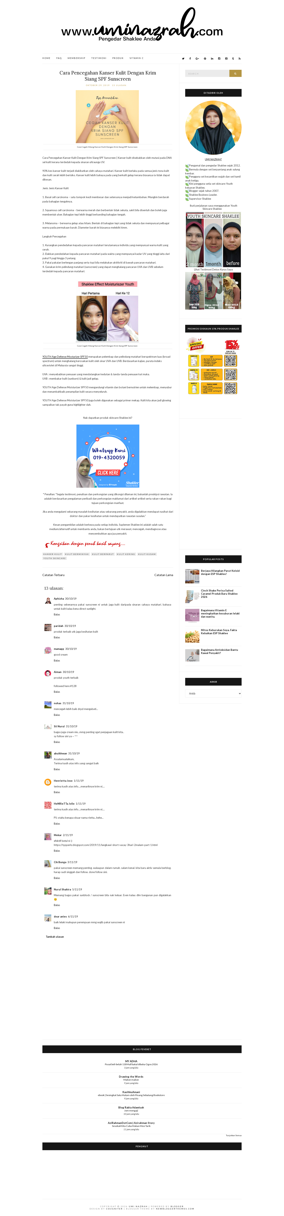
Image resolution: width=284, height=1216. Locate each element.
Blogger (177, 1206)
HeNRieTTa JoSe (64, 803)
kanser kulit (52, 554)
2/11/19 (68, 835)
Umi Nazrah (138, 1206)
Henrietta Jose (63, 780)
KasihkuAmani (131, 1092)
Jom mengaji (131, 1110)
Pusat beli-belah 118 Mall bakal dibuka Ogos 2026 (131, 1064)
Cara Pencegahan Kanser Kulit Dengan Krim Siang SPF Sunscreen (108, 76)
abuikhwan (60, 753)
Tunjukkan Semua (234, 1135)
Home (46, 58)
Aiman (58, 672)
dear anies (60, 916)
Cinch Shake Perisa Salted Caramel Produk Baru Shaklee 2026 (219, 593)
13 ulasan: (120, 85)
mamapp (59, 648)
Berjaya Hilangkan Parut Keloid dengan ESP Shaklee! (220, 572)
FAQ (59, 58)
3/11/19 (72, 862)
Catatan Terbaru (53, 575)
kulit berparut (103, 554)
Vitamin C (137, 58)
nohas (57, 703)
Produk (118, 58)
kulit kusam (147, 554)
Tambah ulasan (55, 936)
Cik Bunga (60, 862)
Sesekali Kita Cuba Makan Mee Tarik (131, 1125)
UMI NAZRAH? (213, 159)
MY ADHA (131, 1061)
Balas (57, 614)
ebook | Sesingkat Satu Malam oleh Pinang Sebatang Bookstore (131, 1095)
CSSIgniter (114, 1208)
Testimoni (98, 58)
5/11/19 (77, 889)
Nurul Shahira (62, 889)
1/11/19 (79, 780)
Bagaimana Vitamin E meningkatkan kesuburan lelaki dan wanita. (220, 613)
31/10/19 (68, 703)
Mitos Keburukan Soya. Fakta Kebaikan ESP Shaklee (219, 631)
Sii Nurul (59, 726)
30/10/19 (71, 598)
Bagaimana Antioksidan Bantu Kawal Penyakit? (219, 651)
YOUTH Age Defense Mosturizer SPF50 (65, 356)
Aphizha (59, 598)
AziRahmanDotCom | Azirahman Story (131, 1122)
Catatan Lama (163, 575)
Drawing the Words (131, 1076)
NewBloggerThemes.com (175, 1208)
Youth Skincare (54, 558)
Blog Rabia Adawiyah (131, 1107)
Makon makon (131, 1079)
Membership (76, 58)
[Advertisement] (213, 484)
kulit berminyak (77, 554)
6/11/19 (73, 916)
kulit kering (126, 554)
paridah (58, 625)
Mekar (58, 835)
